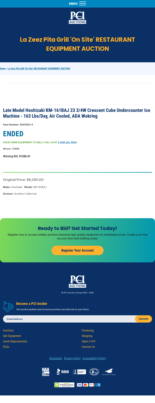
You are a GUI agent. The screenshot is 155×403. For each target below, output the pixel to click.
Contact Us (88, 347)
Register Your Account (77, 251)
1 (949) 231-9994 (67, 142)
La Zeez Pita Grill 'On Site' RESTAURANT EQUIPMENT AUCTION (39, 68)
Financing (88, 331)
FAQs (6, 347)
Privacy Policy (72, 359)
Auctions (8, 331)
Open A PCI (88, 342)
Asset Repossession (15, 342)
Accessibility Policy (94, 359)
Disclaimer (55, 359)
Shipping (87, 337)
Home (3, 68)
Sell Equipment (12, 337)
